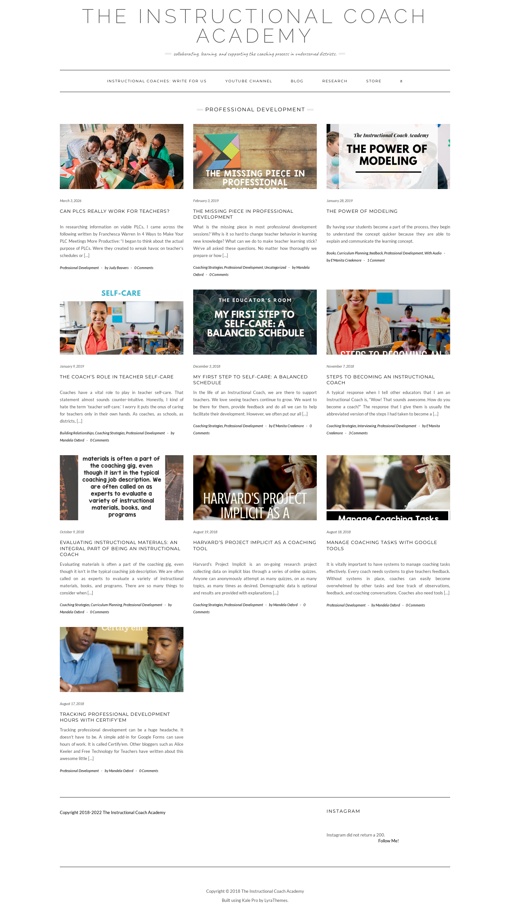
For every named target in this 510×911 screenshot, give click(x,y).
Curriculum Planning (352, 253)
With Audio (433, 253)
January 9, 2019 (72, 366)
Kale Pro (250, 900)
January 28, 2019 (340, 200)
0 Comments (143, 267)
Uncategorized (275, 267)
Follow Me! (388, 840)
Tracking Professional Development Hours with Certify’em (115, 717)
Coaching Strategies (208, 267)
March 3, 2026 (70, 200)
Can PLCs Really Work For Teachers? (115, 211)
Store (374, 81)
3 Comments (358, 433)
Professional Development (79, 267)
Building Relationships (77, 433)
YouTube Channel (248, 81)
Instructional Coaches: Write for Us (157, 81)
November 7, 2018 (340, 366)
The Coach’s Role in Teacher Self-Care (117, 377)
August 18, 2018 (339, 532)
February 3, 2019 (206, 200)
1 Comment (376, 260)
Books (331, 253)
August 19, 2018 (205, 532)
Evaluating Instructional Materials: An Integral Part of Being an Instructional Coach (120, 548)
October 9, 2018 (72, 532)
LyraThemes (276, 900)
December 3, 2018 (206, 366)
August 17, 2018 (72, 703)
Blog (297, 81)
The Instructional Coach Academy (255, 26)
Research (335, 81)
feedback (376, 253)
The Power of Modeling (362, 211)
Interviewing (366, 426)
